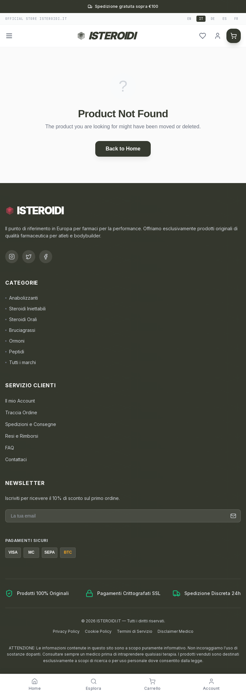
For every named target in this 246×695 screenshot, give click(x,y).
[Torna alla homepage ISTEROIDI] (106, 35)
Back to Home (123, 148)
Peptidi (14, 351)
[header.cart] (233, 36)
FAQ (9, 447)
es (224, 19)
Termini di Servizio (134, 631)
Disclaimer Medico (175, 631)
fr (236, 19)
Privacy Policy (66, 631)
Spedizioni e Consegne (30, 424)
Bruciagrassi (20, 330)
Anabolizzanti (21, 298)
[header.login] (217, 36)
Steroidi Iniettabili (25, 308)
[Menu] (9, 35)
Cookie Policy (98, 631)
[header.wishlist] (202, 36)
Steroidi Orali (21, 319)
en (189, 19)
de (213, 19)
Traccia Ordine (21, 412)
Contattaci (16, 459)
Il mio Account (20, 401)
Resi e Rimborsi (21, 436)
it (201, 19)
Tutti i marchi (20, 362)
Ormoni (14, 341)
